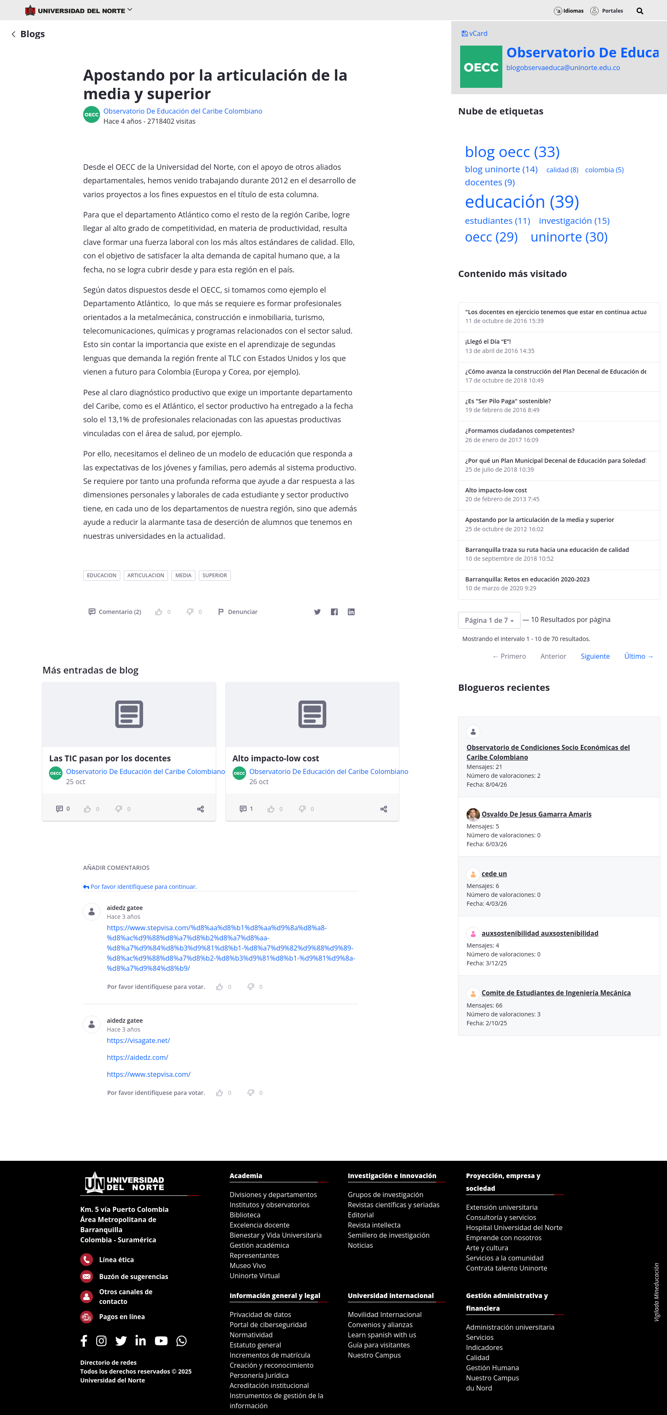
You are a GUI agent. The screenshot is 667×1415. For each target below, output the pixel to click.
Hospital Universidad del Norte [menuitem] (514, 1227)
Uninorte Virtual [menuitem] (255, 1275)
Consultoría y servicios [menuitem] (501, 1217)
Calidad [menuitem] (478, 1357)
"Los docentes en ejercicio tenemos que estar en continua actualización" (555, 312)
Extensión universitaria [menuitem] (502, 1207)
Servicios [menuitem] (479, 1337)
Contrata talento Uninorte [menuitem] (507, 1268)
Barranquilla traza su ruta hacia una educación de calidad (547, 550)
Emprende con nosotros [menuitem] (504, 1237)
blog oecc (512, 151)
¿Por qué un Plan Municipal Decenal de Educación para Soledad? (555, 460)
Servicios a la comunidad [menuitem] (505, 1258)
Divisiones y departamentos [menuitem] (273, 1194)
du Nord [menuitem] (479, 1388)
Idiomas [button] (569, 10)
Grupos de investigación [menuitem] (385, 1194)
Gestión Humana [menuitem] (492, 1367)
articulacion (145, 575)
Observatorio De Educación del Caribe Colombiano (183, 111)
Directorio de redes (108, 1362)
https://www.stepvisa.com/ (149, 1074)
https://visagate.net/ (138, 1040)
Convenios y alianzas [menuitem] (380, 1324)
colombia (604, 169)
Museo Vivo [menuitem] (248, 1265)
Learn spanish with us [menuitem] (382, 1334)
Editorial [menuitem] (361, 1214)
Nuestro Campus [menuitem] (374, 1355)
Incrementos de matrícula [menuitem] (270, 1355)
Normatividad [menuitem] (251, 1334)
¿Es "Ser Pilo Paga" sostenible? (508, 401)
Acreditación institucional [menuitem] (269, 1385)
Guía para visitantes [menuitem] (379, 1345)
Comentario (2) (115, 612)
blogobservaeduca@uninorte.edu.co (564, 67)
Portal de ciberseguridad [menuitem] (268, 1324)
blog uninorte (501, 169)
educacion (102, 575)
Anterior (553, 656)
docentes (490, 182)
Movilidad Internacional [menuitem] (385, 1314)
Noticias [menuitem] (360, 1245)
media (183, 575)
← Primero (509, 656)
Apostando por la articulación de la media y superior (539, 520)
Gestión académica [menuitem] (259, 1245)
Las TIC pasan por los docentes (110, 758)
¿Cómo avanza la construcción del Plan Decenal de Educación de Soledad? (555, 371)
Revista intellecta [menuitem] (374, 1225)
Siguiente (595, 656)
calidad (562, 169)
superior (215, 575)
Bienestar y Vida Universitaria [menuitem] (276, 1235)
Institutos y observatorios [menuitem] (269, 1204)
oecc (491, 236)
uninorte (569, 236)
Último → (639, 656)
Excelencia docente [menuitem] (260, 1225)
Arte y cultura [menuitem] (487, 1247)
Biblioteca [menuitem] (245, 1214)
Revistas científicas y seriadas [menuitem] (393, 1204)
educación (522, 201)
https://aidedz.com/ (137, 1057)
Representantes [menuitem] (254, 1255)
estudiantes (497, 220)
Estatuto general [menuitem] (255, 1345)
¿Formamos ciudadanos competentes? (519, 430)
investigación (574, 220)
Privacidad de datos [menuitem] (260, 1314)
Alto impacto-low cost (276, 758)
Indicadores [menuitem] (484, 1347)
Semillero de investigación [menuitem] (389, 1235)
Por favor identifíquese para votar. (156, 987)
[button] (640, 11)
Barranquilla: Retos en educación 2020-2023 (527, 579)
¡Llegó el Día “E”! (488, 341)
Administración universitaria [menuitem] (510, 1327)
